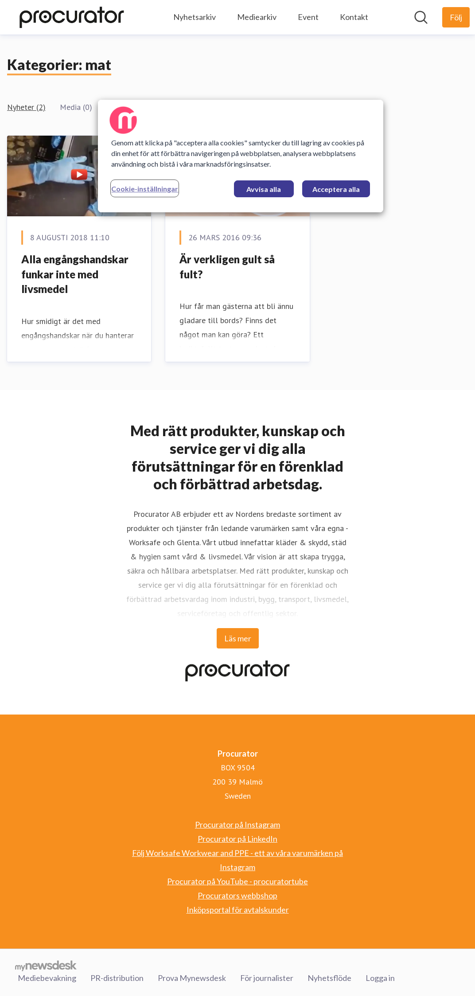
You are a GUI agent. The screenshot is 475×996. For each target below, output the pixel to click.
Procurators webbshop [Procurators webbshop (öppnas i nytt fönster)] (237, 895)
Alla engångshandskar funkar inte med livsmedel (74, 274)
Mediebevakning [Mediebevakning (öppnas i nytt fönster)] (47, 978)
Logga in (380, 978)
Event (308, 17)
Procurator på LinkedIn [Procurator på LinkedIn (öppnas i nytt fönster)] (237, 839)
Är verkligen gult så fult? (227, 267)
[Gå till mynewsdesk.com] (46, 965)
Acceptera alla (336, 189)
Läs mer (237, 638)
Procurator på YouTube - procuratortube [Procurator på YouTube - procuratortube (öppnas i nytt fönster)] (237, 881)
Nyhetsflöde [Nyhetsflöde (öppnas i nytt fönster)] (329, 978)
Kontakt (354, 17)
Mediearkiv (256, 17)
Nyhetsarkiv (194, 17)
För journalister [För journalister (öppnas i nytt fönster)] (266, 978)
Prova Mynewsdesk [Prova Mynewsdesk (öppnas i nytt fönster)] (192, 978)
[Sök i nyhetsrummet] (421, 17)
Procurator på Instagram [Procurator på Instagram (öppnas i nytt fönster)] (237, 824)
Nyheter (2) (26, 107)
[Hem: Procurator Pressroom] (71, 17)
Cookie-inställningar (144, 188)
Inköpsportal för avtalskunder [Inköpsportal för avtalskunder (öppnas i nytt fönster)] (238, 909)
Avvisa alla (263, 189)
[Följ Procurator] (456, 17)
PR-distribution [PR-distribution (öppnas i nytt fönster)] (117, 978)
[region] (240, 156)
